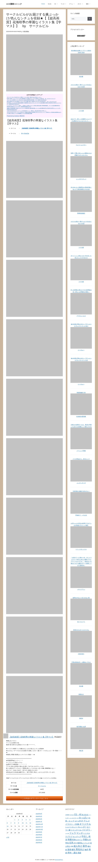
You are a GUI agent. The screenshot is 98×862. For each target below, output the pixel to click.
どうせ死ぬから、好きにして (81, 459)
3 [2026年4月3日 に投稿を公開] (22, 819)
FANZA (43, 4)
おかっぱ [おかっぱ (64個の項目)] (76, 818)
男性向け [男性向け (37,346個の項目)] (80, 849)
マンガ (64, 4)
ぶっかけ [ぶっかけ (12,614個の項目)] (79, 820)
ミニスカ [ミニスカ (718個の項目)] (86, 833)
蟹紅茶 (81, 750)
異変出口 (81, 694)
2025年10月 (39, 829)
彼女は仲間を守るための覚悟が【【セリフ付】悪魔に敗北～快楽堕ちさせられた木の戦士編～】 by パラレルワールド (32, 101)
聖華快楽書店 (81, 213)
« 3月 (7, 837)
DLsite (49, 4)
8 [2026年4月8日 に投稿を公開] (14, 823)
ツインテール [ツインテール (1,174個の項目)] (76, 830)
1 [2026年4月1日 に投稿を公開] (14, 819)
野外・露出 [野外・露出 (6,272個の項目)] (72, 852)
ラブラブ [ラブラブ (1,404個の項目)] (68, 836)
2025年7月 (39, 837)
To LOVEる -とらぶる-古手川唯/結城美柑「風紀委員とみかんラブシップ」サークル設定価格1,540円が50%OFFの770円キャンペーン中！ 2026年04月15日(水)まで (34, 103)
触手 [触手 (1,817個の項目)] (86, 849)
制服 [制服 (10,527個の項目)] (70, 839)
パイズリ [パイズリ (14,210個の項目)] (86, 829)
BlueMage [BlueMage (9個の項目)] (72, 814)
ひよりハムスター (81, 145)
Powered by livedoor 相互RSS (15, 116)
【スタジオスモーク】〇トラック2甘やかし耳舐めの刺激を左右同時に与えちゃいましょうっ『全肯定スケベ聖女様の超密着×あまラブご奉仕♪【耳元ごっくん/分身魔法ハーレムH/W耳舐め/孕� (34, 113)
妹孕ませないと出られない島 (81, 598)
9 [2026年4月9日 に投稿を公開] (18, 823)
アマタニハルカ (81, 316)
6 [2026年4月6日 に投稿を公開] (7, 823)
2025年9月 (39, 832)
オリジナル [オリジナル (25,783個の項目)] (85, 823)
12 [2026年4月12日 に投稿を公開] (30, 823)
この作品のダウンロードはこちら (35, 798)
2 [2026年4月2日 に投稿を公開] (18, 819)
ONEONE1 (81, 654)
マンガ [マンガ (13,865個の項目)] (79, 833)
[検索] (90, 19)
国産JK (81, 718)
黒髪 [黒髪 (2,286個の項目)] (79, 852)
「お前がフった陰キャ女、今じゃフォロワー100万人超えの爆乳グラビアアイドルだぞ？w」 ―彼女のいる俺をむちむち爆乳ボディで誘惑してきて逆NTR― (81, 561)
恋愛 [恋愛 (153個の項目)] (72, 846)
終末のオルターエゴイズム (81, 630)
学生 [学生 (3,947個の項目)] (67, 843)
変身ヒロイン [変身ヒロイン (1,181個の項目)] (77, 839)
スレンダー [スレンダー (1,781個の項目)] (82, 827)
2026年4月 (39, 814)
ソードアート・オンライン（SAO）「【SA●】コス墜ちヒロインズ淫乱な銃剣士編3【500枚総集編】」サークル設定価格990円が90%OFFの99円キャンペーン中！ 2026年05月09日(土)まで (33, 106)
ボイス (81, 4)
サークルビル (25, 133)
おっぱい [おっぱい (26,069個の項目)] (83, 817)
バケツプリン (81, 589)
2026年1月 (39, 821)
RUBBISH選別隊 (81, 416)
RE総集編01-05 (81, 392)
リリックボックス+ (81, 549)
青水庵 (81, 76)
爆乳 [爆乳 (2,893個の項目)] (73, 849)
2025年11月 (39, 827)
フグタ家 (81, 111)
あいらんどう (81, 622)
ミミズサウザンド (81, 179)
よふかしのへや (81, 483)
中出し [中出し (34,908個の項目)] (84, 836)
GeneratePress (59, 859)
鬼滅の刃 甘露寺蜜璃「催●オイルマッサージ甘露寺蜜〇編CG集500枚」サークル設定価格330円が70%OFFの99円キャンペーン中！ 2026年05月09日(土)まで (34, 109)
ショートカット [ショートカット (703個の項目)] (71, 827)
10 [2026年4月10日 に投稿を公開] (22, 823)
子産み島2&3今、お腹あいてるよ (81, 662)
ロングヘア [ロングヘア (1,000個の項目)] (77, 836)
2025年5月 (39, 842)
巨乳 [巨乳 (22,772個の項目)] (71, 842)
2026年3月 (39, 816)
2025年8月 (39, 835)
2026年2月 (39, 819)
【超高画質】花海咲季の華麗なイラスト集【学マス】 (36, 128)
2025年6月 (39, 840)
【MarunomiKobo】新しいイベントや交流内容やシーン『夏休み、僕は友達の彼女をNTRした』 (27, 110)
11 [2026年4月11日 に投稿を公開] (26, 823)
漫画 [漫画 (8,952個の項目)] (69, 849)
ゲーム (72, 4)
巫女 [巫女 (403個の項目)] (75, 843)
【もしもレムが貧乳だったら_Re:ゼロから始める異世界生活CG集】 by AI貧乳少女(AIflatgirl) (26, 100)
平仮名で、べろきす (81, 515)
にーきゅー (81, 350)
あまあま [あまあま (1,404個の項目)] (85, 814)
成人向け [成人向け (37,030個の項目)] (77, 846)
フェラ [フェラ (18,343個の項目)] (72, 833)
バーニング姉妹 (81, 451)
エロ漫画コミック (14, 4)
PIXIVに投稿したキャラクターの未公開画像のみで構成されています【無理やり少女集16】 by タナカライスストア (31, 98)
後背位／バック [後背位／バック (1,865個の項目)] (83, 843)
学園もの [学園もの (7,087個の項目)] (87, 839)
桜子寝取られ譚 (81, 726)
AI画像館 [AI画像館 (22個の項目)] (67, 814)
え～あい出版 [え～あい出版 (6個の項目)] (71, 818)
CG (56, 4)
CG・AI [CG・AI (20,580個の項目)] (77, 814)
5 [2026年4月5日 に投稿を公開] (29, 819)
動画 (89, 4)
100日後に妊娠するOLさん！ (81, 491)
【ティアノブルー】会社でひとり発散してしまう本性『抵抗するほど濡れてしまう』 (24, 97)
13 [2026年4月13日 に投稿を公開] (7, 826)
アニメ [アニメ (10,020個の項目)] (87, 820)
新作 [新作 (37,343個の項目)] (85, 846)
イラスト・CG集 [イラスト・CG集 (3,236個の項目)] (72, 824)
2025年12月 (39, 824)
